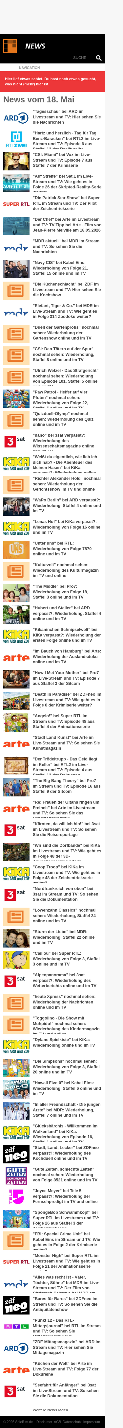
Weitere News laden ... (52, 1410)
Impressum (91, 1422)
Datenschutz (72, 1422)
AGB (57, 1422)
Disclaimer (44, 1422)
